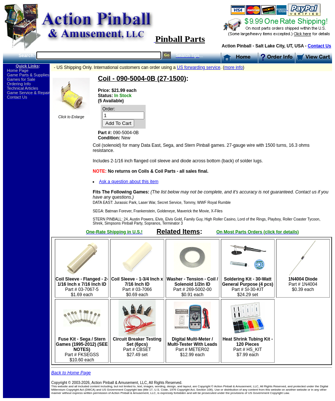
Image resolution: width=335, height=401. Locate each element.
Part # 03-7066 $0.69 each (137, 284)
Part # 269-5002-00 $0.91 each (192, 284)
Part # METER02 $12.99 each (192, 344)
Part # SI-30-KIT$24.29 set (247, 284)
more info (233, 67)
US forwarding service (198, 67)
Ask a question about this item (128, 181)
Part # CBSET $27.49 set (137, 344)
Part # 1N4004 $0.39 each (302, 282)
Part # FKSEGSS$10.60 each (82, 347)
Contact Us (319, 46)
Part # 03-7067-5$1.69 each (82, 284)
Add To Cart (118, 123)
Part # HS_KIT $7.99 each (247, 344)
